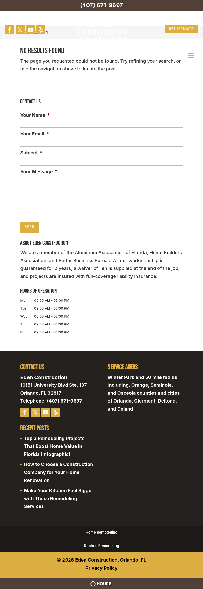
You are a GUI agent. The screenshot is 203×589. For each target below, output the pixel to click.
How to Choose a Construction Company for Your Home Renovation (58, 472)
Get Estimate (181, 29)
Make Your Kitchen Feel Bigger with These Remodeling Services (58, 498)
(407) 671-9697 (101, 5)
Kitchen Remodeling (101, 545)
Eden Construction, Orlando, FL (110, 560)
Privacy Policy (101, 568)
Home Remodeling (101, 532)
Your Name (35, 115)
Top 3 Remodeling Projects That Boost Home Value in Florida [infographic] (54, 446)
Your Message (38, 171)
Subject (31, 152)
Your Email (34, 134)
